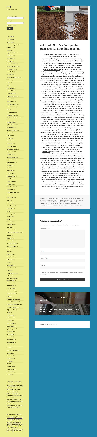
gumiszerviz (10, 170)
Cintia (50, 198)
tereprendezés (10, 356)
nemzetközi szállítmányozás (14, 304)
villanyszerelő (10, 372)
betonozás (9, 80)
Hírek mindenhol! (17, 430)
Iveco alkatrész (11, 197)
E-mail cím (44, 258)
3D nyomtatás (10, 39)
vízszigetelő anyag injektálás (58, 87)
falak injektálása (73, 198)
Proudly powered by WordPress (48, 324)
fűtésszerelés (10, 154)
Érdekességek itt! (11, 429)
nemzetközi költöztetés (13, 302)
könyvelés (9, 238)
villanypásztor (10, 366)
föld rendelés (10, 143)
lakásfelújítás (10, 254)
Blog (9, 6)
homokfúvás (10, 184)
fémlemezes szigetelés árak (53, 200)
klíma (8, 219)
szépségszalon (10, 342)
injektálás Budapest (53, 202)
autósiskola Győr (11, 69)
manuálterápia (10, 268)
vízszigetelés (43, 205)
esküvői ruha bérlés (12, 130)
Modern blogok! (14, 416)
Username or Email (12, 16)
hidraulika (9, 179)
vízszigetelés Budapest (62, 205)
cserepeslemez (10, 101)
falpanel (9, 133)
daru (8, 109)
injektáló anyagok (72, 202)
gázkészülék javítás (12, 157)
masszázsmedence (11, 273)
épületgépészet (11, 127)
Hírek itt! (9, 426)
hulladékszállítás (11, 187)
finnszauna (9, 141)
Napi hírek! (10, 430)
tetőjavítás (9, 361)
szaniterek (9, 337)
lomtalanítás (10, 265)
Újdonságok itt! (14, 427)
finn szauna (10, 138)
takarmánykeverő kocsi (13, 350)
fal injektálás (65, 198)
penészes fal (56, 203)
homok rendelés (11, 181)
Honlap (42, 265)
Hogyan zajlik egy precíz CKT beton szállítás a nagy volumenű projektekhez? (15, 401)
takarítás (9, 347)
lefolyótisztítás (10, 257)
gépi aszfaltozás (11, 160)
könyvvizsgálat (10, 241)
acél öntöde (10, 42)
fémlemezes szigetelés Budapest (68, 200)
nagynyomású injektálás (46, 203)
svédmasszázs (10, 334)
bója (8, 85)
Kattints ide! (19, 429)
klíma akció (10, 222)
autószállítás (10, 72)
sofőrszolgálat (10, 326)
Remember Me (12, 25)
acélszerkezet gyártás (12, 45)
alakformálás (10, 47)
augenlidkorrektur (11, 53)
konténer (9, 235)
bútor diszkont (10, 88)
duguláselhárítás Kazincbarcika (15, 118)
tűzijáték (9, 364)
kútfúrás (9, 251)
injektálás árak (44, 202)
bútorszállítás (10, 91)
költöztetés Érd (11, 230)
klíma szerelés (10, 224)
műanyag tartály (11, 288)
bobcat (8, 82)
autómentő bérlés (11, 64)
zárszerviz (9, 374)
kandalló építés (11, 206)
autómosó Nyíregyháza (13, 66)
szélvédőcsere (10, 339)
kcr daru (9, 211)
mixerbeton (10, 283)
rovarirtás (9, 320)
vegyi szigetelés (64, 203)
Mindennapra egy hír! (17, 424)
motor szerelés (10, 285)
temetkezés (10, 353)
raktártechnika (11, 318)
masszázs (9, 270)
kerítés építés (10, 214)
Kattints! (17, 419)
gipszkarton (10, 165)
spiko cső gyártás (11, 329)
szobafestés (10, 345)
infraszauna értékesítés (13, 192)
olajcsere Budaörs (11, 310)
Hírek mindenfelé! (15, 421)
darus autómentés (11, 112)
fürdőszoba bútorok (12, 149)
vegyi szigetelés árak (73, 203)
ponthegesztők (10, 315)
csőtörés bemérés (11, 107)
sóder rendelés (10, 323)
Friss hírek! (15, 426)
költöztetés (9, 227)
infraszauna (10, 189)
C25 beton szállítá (11, 93)
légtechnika (10, 259)
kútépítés (9, 249)
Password (9, 21)
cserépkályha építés (12, 104)
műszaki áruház (11, 294)
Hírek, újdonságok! (12, 414)
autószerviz (10, 74)
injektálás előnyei (63, 202)
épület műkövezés (11, 125)
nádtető (9, 296)
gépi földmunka (11, 162)
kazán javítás (10, 208)
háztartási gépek (11, 176)
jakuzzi (8, 200)
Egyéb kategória (11, 122)
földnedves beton (11, 146)
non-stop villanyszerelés (13, 307)
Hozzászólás (44, 228)
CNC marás (9, 99)
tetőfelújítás (10, 358)
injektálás (9, 195)
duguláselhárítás (11, 115)
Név (41, 251)
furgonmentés (10, 152)
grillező (9, 168)
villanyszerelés (10, 369)
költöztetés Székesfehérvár (14, 233)
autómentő (9, 61)
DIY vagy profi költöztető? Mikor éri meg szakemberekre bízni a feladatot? (14, 395)
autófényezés (10, 55)
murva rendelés (11, 291)
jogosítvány (10, 203)
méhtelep (9, 276)
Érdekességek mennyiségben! (14, 418)
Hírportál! (9, 422)
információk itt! (11, 417)
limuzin (9, 262)
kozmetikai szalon (11, 246)
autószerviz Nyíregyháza (13, 77)
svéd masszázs (10, 331)
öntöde (8, 312)
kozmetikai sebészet (12, 243)
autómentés (10, 58)
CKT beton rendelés (12, 96)
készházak (9, 216)
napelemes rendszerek (13, 299)
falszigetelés (10, 135)
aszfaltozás (9, 50)
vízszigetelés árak (51, 205)
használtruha (10, 173)
